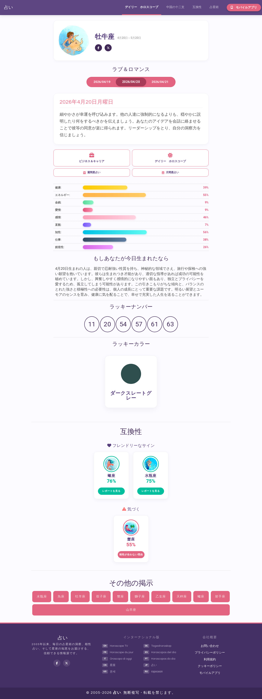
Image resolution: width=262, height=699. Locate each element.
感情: (58, 217)
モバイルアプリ (244, 7)
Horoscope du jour (117, 652)
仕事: (58, 239)
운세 (108, 671)
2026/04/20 (131, 82)
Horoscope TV (115, 646)
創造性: (59, 247)
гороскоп (153, 671)
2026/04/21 (160, 82)
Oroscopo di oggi (117, 659)
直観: (58, 224)
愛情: (58, 209)
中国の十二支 (175, 7)
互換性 (197, 7)
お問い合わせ (210, 645)
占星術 (214, 7)
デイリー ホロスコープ (141, 7)
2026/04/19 (102, 82)
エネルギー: (62, 195)
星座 (108, 665)
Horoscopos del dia (159, 652)
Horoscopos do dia (159, 659)
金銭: (58, 202)
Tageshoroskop (157, 646)
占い (8, 7)
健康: (58, 187)
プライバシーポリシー (210, 652)
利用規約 (210, 659)
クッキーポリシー (210, 666)
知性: (58, 232)
